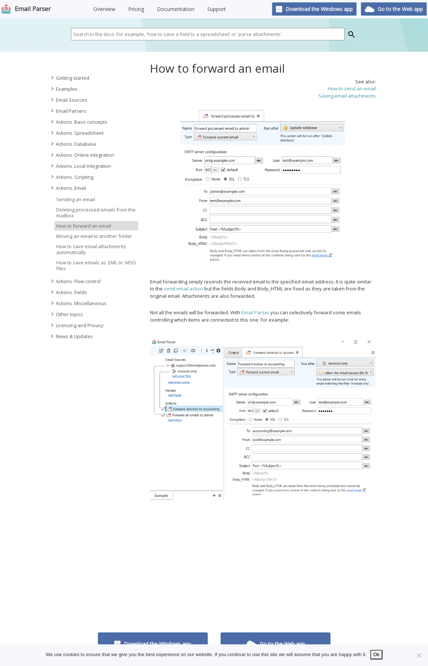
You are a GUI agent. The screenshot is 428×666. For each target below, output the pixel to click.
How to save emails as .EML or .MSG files (96, 265)
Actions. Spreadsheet (77, 132)
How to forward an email (83, 225)
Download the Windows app (314, 9)
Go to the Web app (394, 9)
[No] (418, 655)
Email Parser (33, 8)
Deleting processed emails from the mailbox (96, 212)
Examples (64, 88)
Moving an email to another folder (94, 236)
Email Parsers (68, 110)
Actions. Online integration (82, 154)
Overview (104, 9)
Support (216, 9)
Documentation (175, 9)
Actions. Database (73, 143)
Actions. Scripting (71, 176)
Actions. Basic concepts (78, 121)
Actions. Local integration (80, 165)
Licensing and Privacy (77, 325)
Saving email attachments (347, 96)
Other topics (66, 314)
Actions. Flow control (75, 281)
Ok (376, 654)
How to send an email (352, 88)
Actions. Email (68, 187)
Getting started (69, 77)
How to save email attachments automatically (91, 249)
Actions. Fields (68, 292)
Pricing (136, 9)
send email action (183, 288)
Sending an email (75, 199)
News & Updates (71, 336)
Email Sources (68, 99)
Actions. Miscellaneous (78, 303)
